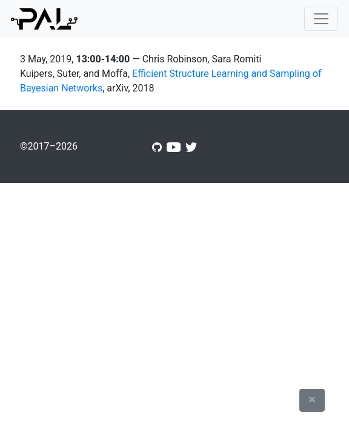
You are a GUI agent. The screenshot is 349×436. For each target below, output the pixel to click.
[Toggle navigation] (321, 19)
